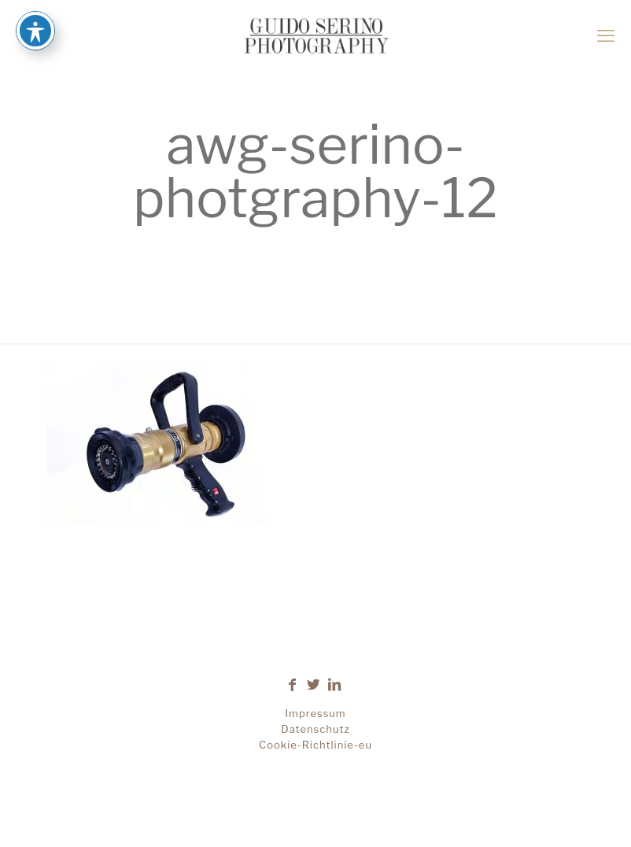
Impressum (315, 713)
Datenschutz (315, 729)
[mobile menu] (605, 35)
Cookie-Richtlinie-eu (315, 744)
